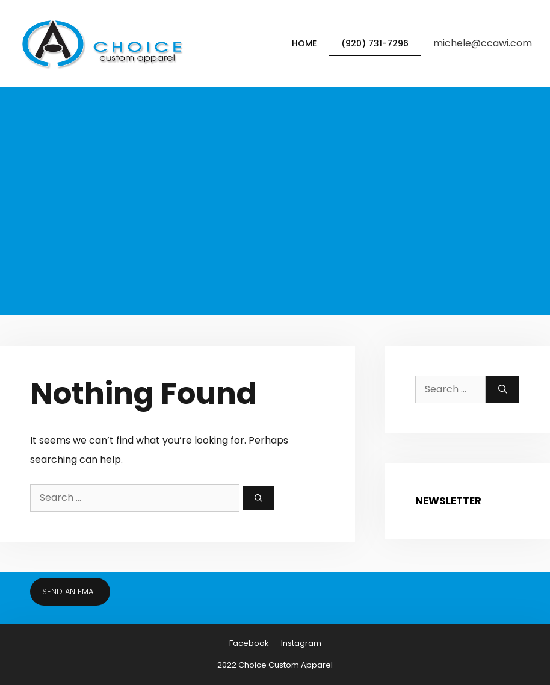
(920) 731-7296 (375, 43)
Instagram (301, 643)
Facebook (249, 643)
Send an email (70, 591)
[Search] (258, 498)
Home (304, 43)
